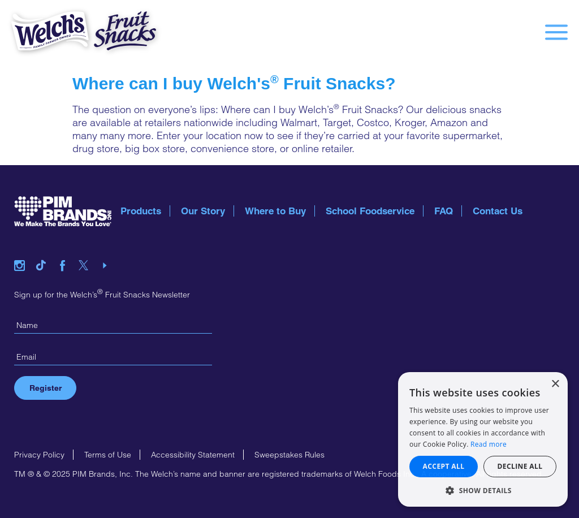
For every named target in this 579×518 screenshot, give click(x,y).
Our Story (203, 211)
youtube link (108, 251)
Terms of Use (107, 455)
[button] (482, 490)
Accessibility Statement (193, 455)
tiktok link (45, 251)
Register (45, 387)
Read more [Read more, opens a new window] (488, 444)
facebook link (66, 251)
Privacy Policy (39, 455)
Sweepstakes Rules (289, 455)
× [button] (555, 384)
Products (140, 211)
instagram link (23, 251)
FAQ (443, 211)
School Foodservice (370, 211)
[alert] (483, 439)
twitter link (87, 251)
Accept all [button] (444, 466)
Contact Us (497, 211)
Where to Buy (275, 211)
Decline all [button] (520, 466)
